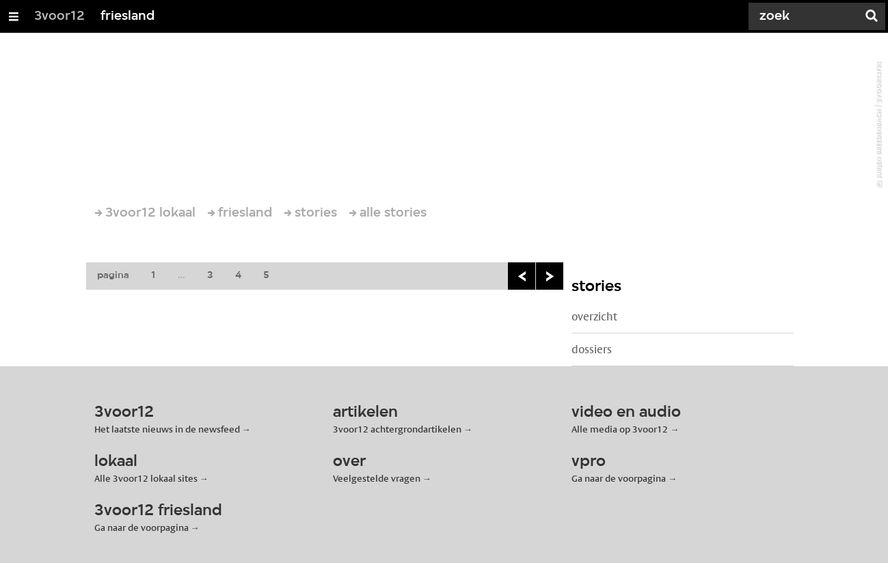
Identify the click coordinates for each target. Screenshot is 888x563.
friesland (127, 16)
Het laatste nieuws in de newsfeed (167, 429)
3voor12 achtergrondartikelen (397, 429)
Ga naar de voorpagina (618, 478)
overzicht (594, 316)
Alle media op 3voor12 (619, 429)
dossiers (591, 349)
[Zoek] (805, 16)
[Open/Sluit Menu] (13, 16)
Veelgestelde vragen (376, 478)
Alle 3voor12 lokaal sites (146, 478)
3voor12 (59, 16)
